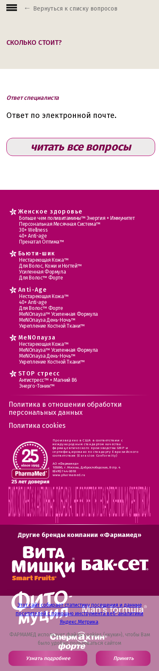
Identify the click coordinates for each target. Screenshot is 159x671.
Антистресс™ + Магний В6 (48, 380)
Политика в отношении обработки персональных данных (65, 408)
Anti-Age (32, 290)
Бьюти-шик (37, 253)
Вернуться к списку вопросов (75, 8)
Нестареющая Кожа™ (43, 260)
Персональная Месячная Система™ (59, 224)
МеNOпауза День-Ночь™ (47, 320)
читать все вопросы (81, 146)
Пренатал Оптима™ (41, 242)
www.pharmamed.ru (69, 475)
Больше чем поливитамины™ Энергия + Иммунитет (76, 218)
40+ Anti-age (33, 236)
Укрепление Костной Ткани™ (52, 326)
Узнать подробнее (48, 658)
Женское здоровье (50, 211)
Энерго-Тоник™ (37, 386)
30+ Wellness (33, 230)
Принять (123, 658)
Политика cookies (37, 426)
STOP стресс (39, 373)
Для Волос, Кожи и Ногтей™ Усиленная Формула (50, 269)
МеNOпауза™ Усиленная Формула (58, 314)
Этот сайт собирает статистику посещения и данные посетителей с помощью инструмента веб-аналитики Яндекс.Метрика (79, 613)
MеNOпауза (37, 337)
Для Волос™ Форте (41, 278)
